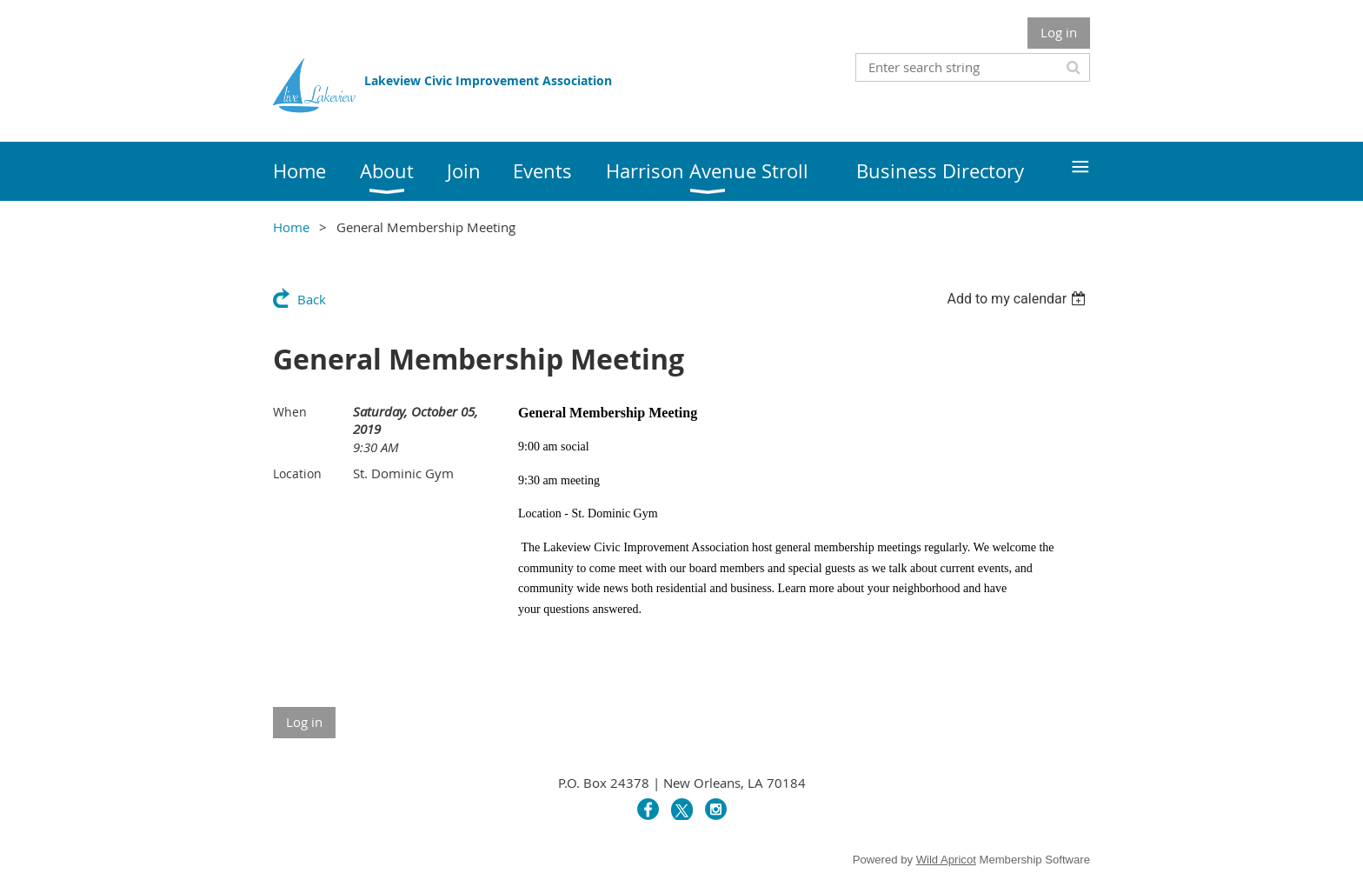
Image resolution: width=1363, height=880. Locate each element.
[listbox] (1018, 299)
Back (311, 299)
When (290, 411)
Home (291, 227)
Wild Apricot (946, 859)
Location (297, 473)
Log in (1059, 32)
